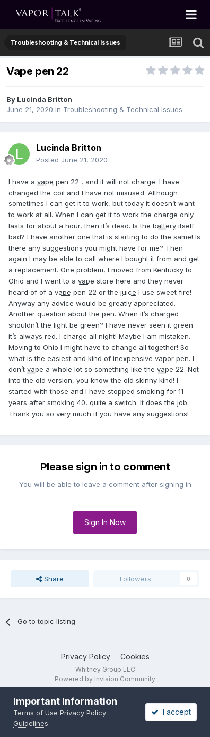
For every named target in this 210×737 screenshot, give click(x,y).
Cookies (135, 656)
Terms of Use (35, 712)
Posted (72, 160)
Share (50, 579)
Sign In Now (105, 522)
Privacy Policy (85, 656)
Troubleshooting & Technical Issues (122, 109)
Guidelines (30, 723)
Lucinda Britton (44, 99)
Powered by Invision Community (105, 679)
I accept (171, 711)
